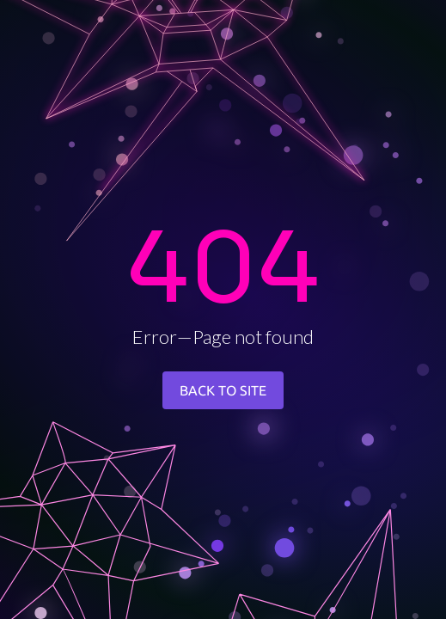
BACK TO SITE (223, 390)
